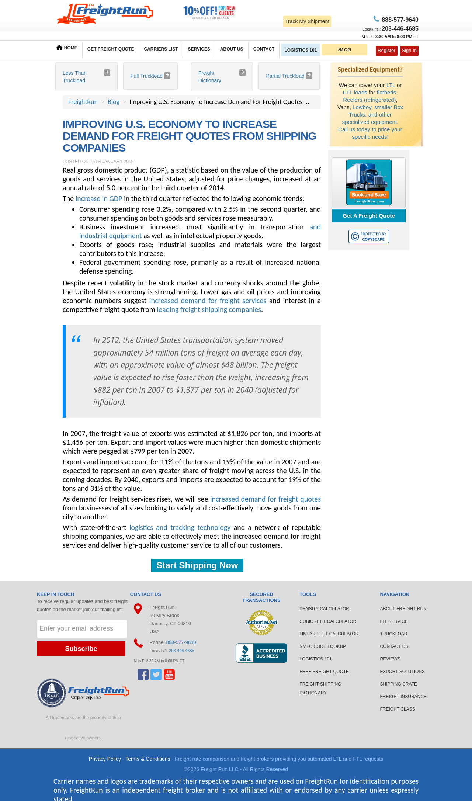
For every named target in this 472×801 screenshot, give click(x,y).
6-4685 (400, 28)
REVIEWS (390, 659)
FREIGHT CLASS (397, 709)
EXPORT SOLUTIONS (402, 671)
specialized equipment (369, 122)
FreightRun (83, 102)
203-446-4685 (181, 650)
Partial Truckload (286, 76)
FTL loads (355, 92)
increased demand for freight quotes (265, 499)
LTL (390, 85)
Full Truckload (147, 76)
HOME (66, 48)
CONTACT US (394, 646)
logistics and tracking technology (179, 527)
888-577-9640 (181, 642)
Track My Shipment (307, 21)
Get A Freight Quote (369, 215)
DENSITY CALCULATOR (324, 608)
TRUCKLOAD (393, 634)
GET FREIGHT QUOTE (110, 49)
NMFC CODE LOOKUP (322, 646)
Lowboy (362, 107)
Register (386, 50)
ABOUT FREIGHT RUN (403, 608)
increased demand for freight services (207, 300)
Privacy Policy (105, 759)
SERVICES (199, 49)
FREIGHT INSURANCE (403, 696)
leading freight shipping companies (209, 309)
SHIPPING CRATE (398, 684)
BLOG (344, 49)
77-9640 (399, 20)
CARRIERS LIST (161, 49)
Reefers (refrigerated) (369, 100)
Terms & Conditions (147, 759)
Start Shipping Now (197, 565)
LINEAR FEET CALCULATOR (328, 634)
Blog (113, 102)
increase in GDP (99, 198)
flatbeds (386, 92)
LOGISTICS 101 (300, 50)
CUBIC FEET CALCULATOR (327, 621)
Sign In (409, 50)
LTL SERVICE (394, 621)
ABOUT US (231, 49)
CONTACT (264, 49)
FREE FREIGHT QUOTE (324, 671)
